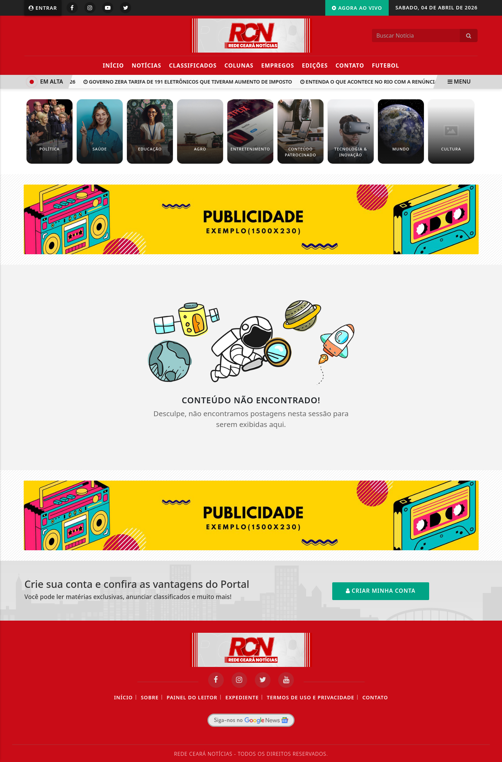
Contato (349, 65)
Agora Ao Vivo (357, 8)
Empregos (277, 65)
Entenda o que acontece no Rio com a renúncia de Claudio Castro (397, 81)
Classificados (193, 65)
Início (113, 65)
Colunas (239, 65)
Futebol (385, 65)
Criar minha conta (381, 590)
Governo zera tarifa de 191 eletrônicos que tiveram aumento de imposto (189, 81)
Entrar (43, 8)
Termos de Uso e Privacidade (310, 697)
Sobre (150, 697)
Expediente (242, 697)
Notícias (146, 65)
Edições (315, 65)
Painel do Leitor (192, 697)
